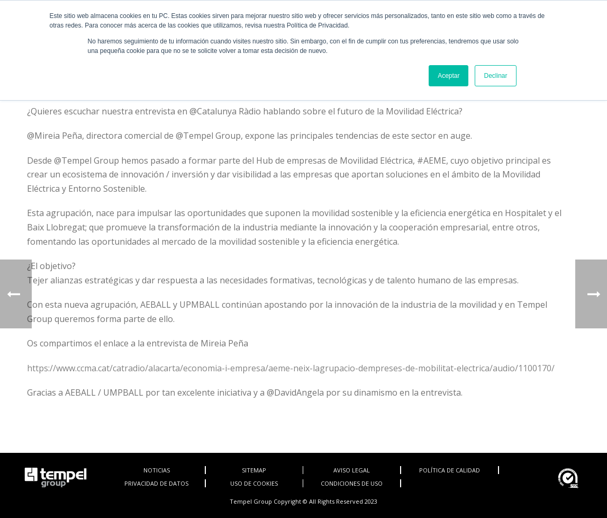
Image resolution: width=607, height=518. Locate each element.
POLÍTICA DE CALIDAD (449, 470)
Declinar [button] (495, 75)
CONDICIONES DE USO (352, 483)
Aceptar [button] (448, 75)
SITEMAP (254, 470)
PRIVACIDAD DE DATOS (156, 483)
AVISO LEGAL (351, 470)
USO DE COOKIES (254, 483)
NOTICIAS (156, 470)
